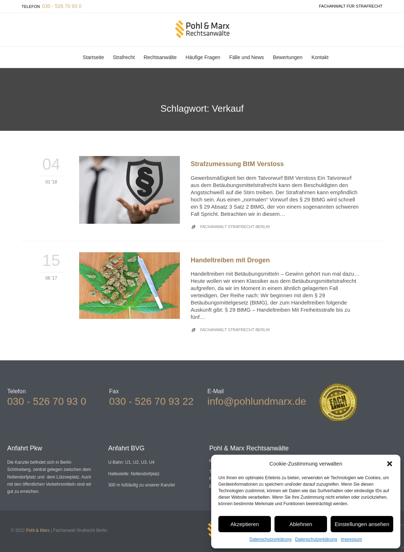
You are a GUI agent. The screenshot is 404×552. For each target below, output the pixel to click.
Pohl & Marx (37, 530)
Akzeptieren (244, 524)
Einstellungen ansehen (362, 524)
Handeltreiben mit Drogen (230, 260)
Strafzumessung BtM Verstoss (237, 164)
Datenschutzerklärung (271, 539)
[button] (389, 463)
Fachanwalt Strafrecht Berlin (235, 226)
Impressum (351, 539)
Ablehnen (300, 524)
